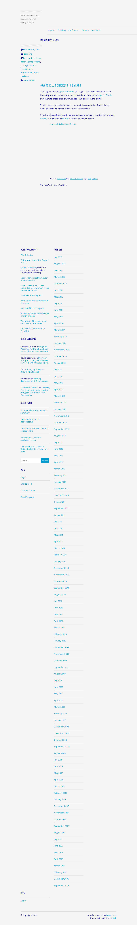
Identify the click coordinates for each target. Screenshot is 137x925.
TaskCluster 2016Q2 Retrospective (30, 420)
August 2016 (60, 263)
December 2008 (61, 726)
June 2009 (58, 687)
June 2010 (58, 607)
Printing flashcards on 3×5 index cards (34, 379)
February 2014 (61, 336)
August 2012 (60, 435)
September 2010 (61, 587)
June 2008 (58, 766)
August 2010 (60, 594)
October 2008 (60, 740)
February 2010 (61, 634)
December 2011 (61, 488)
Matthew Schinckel (29, 387)
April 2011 (59, 541)
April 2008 (59, 779)
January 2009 (60, 720)
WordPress (111, 915)
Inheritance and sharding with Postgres (35, 301)
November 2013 (61, 349)
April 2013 (59, 389)
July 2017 (58, 257)
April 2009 (59, 700)
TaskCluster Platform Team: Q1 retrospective (35, 429)
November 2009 (61, 654)
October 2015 (60, 283)
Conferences (73, 30)
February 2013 (61, 402)
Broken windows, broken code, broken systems (35, 314)
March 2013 (59, 396)
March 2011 (59, 548)
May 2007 (58, 852)
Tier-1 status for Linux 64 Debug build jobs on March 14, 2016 (35, 449)
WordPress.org (27, 497)
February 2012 (61, 475)
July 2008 (58, 759)
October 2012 (60, 422)
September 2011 (61, 508)
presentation (27, 72)
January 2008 (60, 799)
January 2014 (60, 343)
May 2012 (58, 455)
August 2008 (60, 753)
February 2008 (61, 793)
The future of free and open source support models (33, 322)
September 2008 (61, 746)
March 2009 (59, 707)
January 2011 (60, 561)
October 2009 (60, 660)
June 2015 (58, 290)
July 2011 (58, 521)
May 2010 (58, 614)
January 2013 (60, 409)
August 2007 (60, 832)
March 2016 (59, 277)
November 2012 (61, 415)
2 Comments (30, 80)
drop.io (43, 118)
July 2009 (58, 680)
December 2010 (61, 568)
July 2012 (58, 442)
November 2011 (61, 495)
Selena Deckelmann (76, 179)
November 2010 (61, 574)
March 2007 (59, 865)
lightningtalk (26, 69)
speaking (28, 53)
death (23, 61)
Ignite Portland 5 (66, 91)
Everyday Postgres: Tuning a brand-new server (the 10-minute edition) (34, 349)
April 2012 (59, 462)
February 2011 (61, 554)
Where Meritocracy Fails (32, 295)
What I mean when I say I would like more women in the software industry (35, 288)
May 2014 (58, 316)
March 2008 (59, 786)
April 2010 (59, 621)
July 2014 (58, 303)
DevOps (85, 30)
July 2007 (58, 839)
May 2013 (58, 382)
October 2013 (60, 356)
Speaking (62, 30)
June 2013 (58, 376)
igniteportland (33, 61)
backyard (27, 58)
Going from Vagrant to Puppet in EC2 (35, 261)
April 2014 (59, 323)
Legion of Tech (105, 95)
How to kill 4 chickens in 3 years (60, 85)
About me (96, 30)
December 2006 (61, 878)
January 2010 (60, 640)
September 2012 (61, 429)
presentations (61, 179)
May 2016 (58, 270)
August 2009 (60, 673)
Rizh (114, 918)
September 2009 (61, 667)
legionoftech (30, 65)
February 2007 (61, 872)
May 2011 (58, 535)
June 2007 (58, 845)
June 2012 (58, 449)
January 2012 (60, 482)
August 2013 (60, 363)
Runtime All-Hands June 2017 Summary (34, 411)
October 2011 (60, 501)
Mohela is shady (28, 267)
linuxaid (65, 118)
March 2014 (59, 329)
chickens (37, 58)
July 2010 (58, 601)
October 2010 (60, 581)
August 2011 (60, 515)
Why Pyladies (27, 255)
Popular (51, 30)
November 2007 (61, 812)
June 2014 (58, 310)
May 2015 (58, 296)
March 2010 (59, 627)
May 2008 (58, 773)
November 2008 (61, 733)
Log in (23, 477)
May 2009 (58, 693)
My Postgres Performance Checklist (33, 329)
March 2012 (59, 468)
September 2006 (61, 885)
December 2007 (61, 806)
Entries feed (26, 483)
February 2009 (61, 713)
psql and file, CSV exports (32, 308)
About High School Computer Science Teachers (34, 279)
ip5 (22, 65)
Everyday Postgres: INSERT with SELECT (32, 370)
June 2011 (58, 528)
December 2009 (61, 647)
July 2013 (58, 369)
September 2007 (61, 826)
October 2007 (60, 819)
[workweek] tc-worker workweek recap (31, 438)
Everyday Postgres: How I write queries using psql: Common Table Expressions (35, 391)
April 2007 (59, 859)
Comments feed (28, 490)
